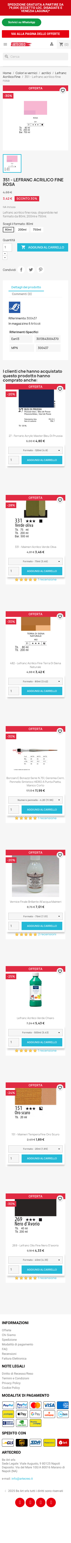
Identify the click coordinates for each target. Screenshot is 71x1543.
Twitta (31, 269)
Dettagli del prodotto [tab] (26, 287)
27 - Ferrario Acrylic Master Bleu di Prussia (35, 436)
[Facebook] (20, 1502)
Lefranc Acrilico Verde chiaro (35, 1018)
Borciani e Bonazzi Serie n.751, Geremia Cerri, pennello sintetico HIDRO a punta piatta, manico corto (35, 781)
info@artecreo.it (22, 1478)
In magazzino (18, 323)
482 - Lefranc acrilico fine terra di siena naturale (35, 665)
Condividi (21, 269)
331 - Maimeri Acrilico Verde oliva (35, 547)
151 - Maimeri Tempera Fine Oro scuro (35, 1134)
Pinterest (40, 269)
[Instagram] (30, 1502)
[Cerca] (35, 56)
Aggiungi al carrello (42, 247)
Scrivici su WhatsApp (21, 22)
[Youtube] (51, 1502)
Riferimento (17, 318)
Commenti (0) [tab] (22, 294)
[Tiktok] (40, 1502)
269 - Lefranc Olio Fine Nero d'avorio (35, 1245)
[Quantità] (7, 247)
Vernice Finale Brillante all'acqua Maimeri (35, 901)
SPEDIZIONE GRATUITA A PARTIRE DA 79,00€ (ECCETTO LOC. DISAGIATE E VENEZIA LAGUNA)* (35, 8)
